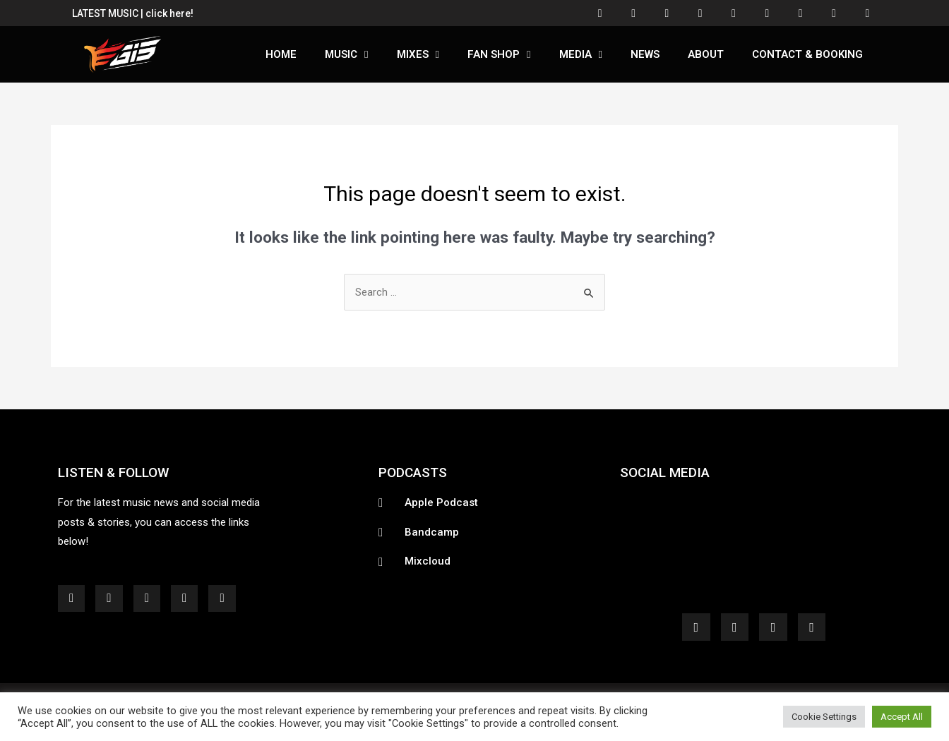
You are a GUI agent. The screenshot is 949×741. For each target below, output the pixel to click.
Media (580, 55)
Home (281, 55)
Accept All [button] (902, 716)
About (706, 55)
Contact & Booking (807, 55)
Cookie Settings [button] (824, 716)
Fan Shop (498, 55)
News (645, 55)
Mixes (418, 55)
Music (346, 55)
